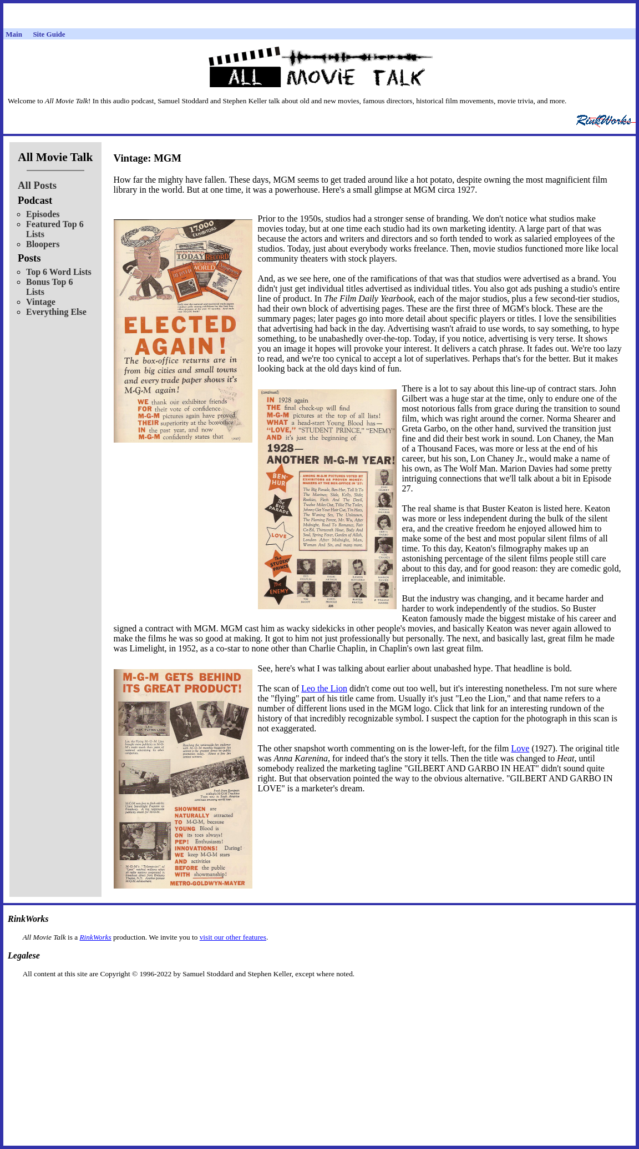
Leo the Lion (324, 688)
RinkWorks (95, 937)
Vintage (40, 302)
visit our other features (233, 937)
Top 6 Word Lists (59, 272)
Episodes (42, 214)
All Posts (37, 185)
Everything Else (56, 312)
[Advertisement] (319, 996)
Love (520, 748)
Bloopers (42, 244)
